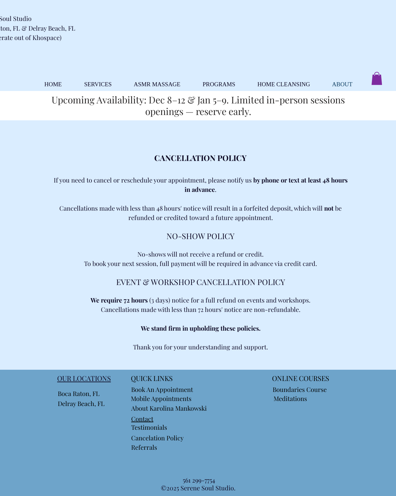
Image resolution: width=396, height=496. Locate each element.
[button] (376, 78)
